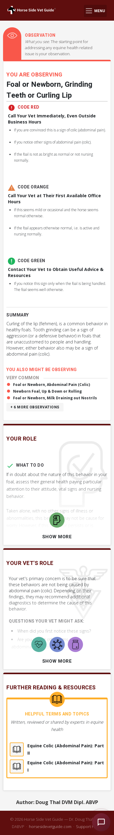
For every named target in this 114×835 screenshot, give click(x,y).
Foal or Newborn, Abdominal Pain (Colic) (51, 384)
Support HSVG (89, 826)
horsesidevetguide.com (50, 826)
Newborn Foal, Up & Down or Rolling (47, 391)
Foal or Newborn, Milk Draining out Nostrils (55, 398)
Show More (57, 537)
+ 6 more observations (35, 407)
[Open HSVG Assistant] (101, 822)
